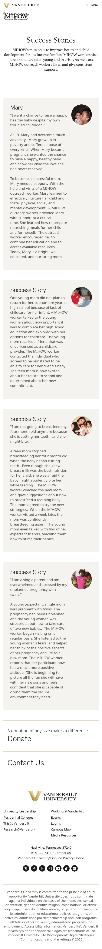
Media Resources (64, 835)
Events (56, 817)
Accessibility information (42, 926)
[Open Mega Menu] (92, 5)
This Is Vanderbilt (16, 823)
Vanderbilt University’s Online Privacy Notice (51, 858)
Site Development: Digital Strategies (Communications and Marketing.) (57, 937)
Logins (56, 823)
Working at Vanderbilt (67, 811)
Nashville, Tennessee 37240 (51, 847)
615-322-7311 (41, 853)
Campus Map (61, 829)
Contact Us (63, 853)
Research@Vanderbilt (19, 829)
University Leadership (19, 811)
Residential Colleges (18, 817)
